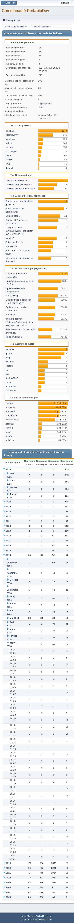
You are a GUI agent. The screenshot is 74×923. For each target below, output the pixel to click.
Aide (24, 916)
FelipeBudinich (45, 103)
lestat (8, 155)
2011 (8, 873)
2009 (8, 882)
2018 (8, 535)
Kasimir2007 (11, 135)
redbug (8, 143)
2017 (8, 540)
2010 (8, 877)
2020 (8, 526)
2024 (8, 506)
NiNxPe (9, 159)
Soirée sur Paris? (13, 242)
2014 (8, 555)
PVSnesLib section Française (20, 188)
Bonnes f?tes (11, 246)
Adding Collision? (14, 337)
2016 (8, 545)
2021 (8, 521)
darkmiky (9, 168)
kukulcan (10, 440)
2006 (8, 897)
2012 (8, 868)
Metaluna (10, 139)
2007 (8, 892)
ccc (7, 374)
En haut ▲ (47, 916)
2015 (8, 550)
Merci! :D (9, 238)
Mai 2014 (14, 618)
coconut (9, 147)
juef (7, 370)
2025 (8, 501)
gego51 (9, 353)
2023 (8, 511)
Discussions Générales (17, 180)
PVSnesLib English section (19, 184)
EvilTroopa (10, 390)
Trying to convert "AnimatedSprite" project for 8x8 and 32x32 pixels (19, 230)
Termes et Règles (34, 916)
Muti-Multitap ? (12, 216)
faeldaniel (10, 349)
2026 (8, 469)
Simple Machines (45, 919)
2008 (8, 887)
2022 (8, 516)
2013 (8, 863)
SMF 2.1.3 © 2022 (29, 919)
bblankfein (10, 386)
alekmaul (9, 131)
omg (7, 164)
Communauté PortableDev (25, 10)
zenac (8, 382)
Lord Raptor (11, 151)
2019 (8, 531)
